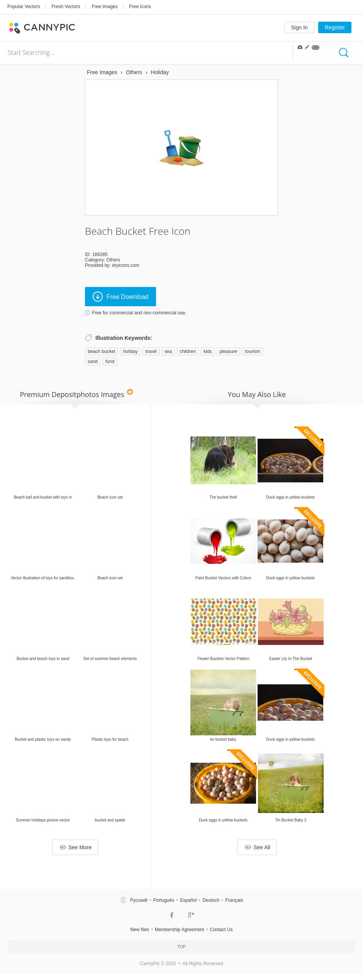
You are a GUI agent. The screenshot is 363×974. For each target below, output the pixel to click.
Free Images (104, 6)
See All (257, 847)
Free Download (121, 297)
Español (188, 900)
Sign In (299, 27)
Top (181, 946)
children (188, 351)
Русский (139, 900)
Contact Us (221, 929)
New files (139, 929)
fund (109, 361)
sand (93, 361)
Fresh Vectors (66, 6)
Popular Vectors (23, 6)
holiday (130, 351)
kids (208, 351)
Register (335, 27)
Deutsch (210, 900)
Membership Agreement (179, 929)
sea (168, 351)
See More (76, 847)
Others (113, 260)
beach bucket (101, 351)
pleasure (228, 351)
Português (163, 900)
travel (150, 351)
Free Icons (140, 6)
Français (234, 900)
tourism (252, 351)
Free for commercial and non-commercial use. (139, 313)
